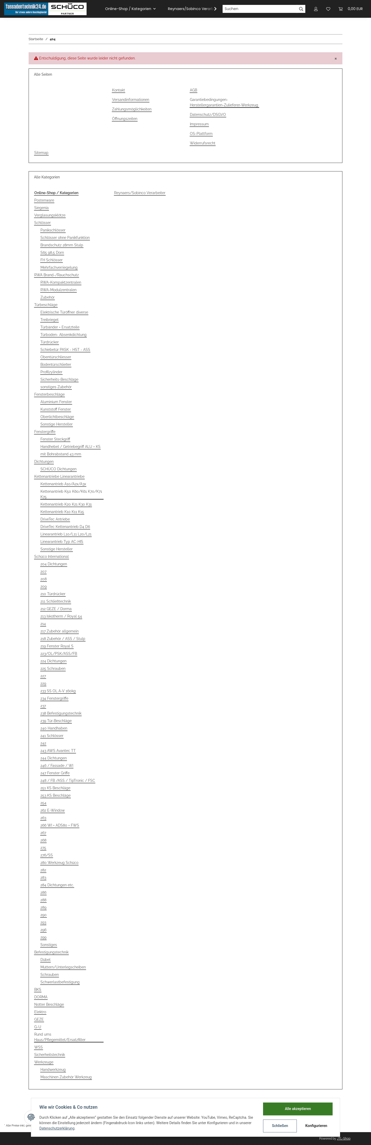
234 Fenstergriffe (54, 698)
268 (43, 840)
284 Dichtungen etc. (57, 885)
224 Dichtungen (53, 661)
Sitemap (41, 153)
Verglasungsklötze (49, 215)
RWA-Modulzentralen (58, 290)
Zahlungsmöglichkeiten (131, 109)
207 (43, 571)
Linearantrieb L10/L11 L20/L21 (65, 534)
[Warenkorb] (350, 9)
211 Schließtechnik (55, 601)
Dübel (45, 960)
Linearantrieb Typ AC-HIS (61, 542)
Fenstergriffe (44, 432)
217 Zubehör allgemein (59, 631)
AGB (193, 90)
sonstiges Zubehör (56, 387)
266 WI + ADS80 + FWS (59, 825)
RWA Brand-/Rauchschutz (56, 275)
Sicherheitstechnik (49, 1055)
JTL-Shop (343, 1138)
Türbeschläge (45, 305)
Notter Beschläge (49, 1004)
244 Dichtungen (53, 758)
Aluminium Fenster (56, 402)
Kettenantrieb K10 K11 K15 (62, 512)
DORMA (40, 997)
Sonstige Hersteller (56, 424)
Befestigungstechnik (51, 952)
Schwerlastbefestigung (60, 982)
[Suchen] (259, 9)
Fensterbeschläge (49, 394)
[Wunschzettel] (328, 9)
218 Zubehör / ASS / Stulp (62, 639)
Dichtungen (44, 461)
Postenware (44, 200)
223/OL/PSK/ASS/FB (58, 654)
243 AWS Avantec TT (58, 751)
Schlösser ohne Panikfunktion (65, 238)
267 (43, 833)
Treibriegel (49, 320)
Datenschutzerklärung (56, 1128)
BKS (37, 989)
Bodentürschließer (55, 364)
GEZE (39, 1019)
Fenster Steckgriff (55, 439)
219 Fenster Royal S (56, 646)
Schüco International (51, 556)
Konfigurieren (316, 1126)
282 (43, 870)
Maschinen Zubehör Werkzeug (66, 1077)
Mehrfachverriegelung (59, 267)
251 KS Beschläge (55, 788)
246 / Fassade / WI (56, 766)
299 (43, 937)
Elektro (40, 1012)
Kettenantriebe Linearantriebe (59, 476)
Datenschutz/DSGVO (208, 114)
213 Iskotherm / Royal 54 (61, 616)
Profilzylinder (51, 372)
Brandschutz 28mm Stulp (61, 245)
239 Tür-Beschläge (56, 721)
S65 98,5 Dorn (52, 252)
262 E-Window (52, 810)
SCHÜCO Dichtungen (58, 469)
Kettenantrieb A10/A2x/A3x (63, 484)
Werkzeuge (43, 1062)
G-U (37, 1027)
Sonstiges (48, 945)
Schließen (280, 1126)
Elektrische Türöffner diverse (64, 312)
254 (43, 803)
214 (43, 624)
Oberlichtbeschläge (57, 417)
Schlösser (42, 223)
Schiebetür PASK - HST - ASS (65, 350)
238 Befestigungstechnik (60, 713)
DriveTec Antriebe (55, 519)
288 (43, 900)
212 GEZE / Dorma (56, 609)
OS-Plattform (201, 134)
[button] (316, 9)
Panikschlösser (52, 230)
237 (43, 706)
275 (43, 848)
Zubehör (47, 297)
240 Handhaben (53, 728)
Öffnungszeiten (124, 119)
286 (43, 892)
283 (43, 877)
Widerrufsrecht (202, 143)
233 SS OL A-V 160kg (58, 691)
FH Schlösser (51, 260)
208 (43, 579)
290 (43, 915)
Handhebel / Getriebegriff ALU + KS (70, 447)
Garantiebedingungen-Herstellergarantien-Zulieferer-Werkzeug (224, 102)
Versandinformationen (130, 100)
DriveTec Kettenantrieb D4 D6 (65, 527)
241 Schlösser (51, 736)
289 (43, 907)
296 (43, 930)
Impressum (199, 124)
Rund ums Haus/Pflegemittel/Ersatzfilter (60, 1037)
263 (43, 818)
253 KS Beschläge (55, 795)
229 (43, 683)
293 (43, 922)
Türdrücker (49, 342)
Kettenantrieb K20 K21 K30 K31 (66, 504)
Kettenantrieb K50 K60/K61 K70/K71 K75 (71, 494)
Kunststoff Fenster (55, 409)
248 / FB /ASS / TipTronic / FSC (67, 780)
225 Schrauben (52, 668)
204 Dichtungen (53, 564)
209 (43, 586)
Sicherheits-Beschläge (59, 379)
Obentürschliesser (55, 357)
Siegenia (41, 208)
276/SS (46, 855)
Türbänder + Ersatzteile (59, 327)
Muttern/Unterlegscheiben (63, 967)
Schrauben (49, 975)
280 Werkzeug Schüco (59, 863)
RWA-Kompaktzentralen (60, 282)
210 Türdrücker (52, 594)
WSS (38, 1047)
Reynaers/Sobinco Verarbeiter (139, 193)
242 (43, 743)
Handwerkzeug (53, 1070)
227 (43, 676)
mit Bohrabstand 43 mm (60, 454)
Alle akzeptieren (298, 1109)
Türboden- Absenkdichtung (63, 335)
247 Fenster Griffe (55, 773)
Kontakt (118, 90)
